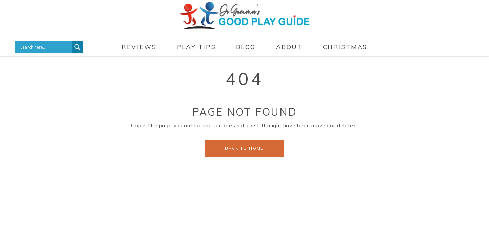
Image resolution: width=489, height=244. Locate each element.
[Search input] (45, 47)
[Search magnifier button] (77, 47)
